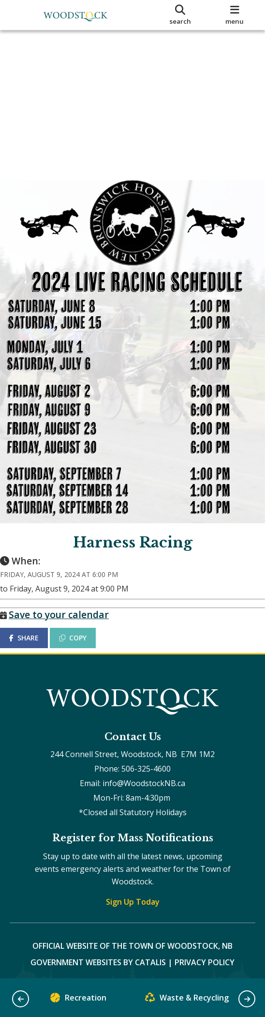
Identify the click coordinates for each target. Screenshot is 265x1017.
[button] (20, 998)
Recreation (78, 999)
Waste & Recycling (187, 999)
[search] (180, 15)
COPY (82, 622)
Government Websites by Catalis (98, 957)
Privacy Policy (205, 957)
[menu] (234, 15)
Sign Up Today (133, 896)
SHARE (33, 622)
